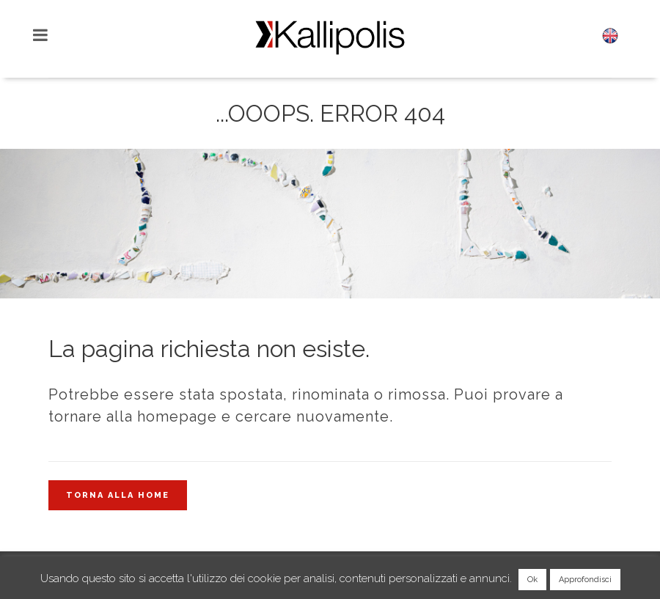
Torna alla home (117, 495)
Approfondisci (585, 579)
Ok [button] (532, 579)
